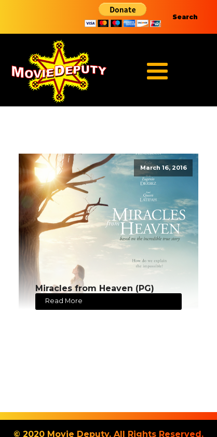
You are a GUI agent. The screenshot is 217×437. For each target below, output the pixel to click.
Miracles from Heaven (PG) (94, 288)
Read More (64, 301)
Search (185, 17)
